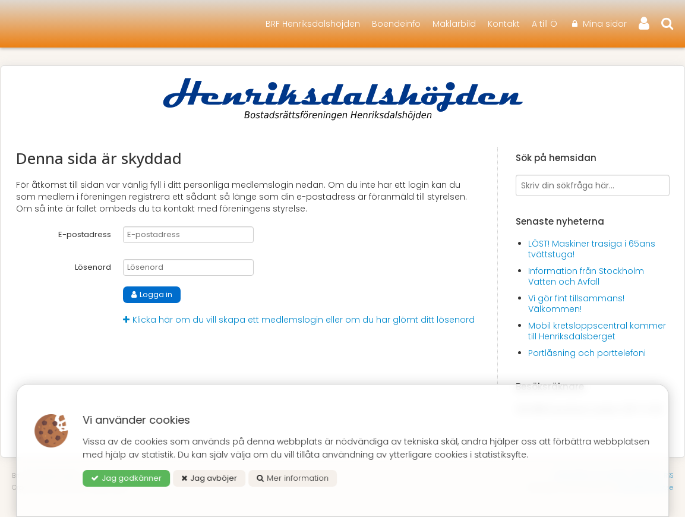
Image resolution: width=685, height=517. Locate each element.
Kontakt (504, 24)
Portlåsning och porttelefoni (587, 353)
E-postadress (84, 234)
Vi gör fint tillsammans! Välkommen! (576, 303)
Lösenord (93, 267)
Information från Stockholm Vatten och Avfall (586, 276)
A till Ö (544, 24)
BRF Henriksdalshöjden (313, 24)
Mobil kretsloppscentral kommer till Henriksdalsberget (597, 331)
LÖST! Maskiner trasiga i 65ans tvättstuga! (591, 249)
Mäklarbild (454, 24)
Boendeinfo (396, 24)
